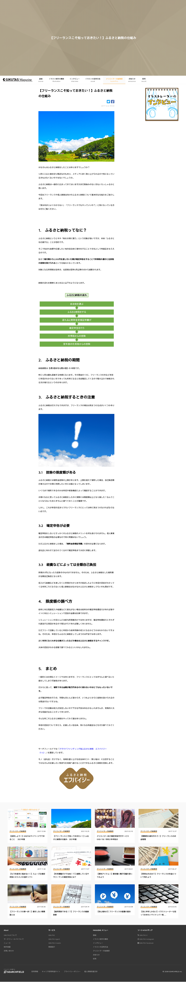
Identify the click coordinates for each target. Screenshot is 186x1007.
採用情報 (34, 971)
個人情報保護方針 (91, 971)
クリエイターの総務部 (17, 831)
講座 (94, 935)
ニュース (7, 943)
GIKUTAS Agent (54, 939)
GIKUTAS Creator (54, 943)
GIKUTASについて (10, 935)
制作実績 (7, 947)
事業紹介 (51, 947)
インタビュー (98, 943)
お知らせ (96, 955)
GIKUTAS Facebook (145, 943)
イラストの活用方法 (100, 947)
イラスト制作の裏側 (100, 939)
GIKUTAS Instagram (146, 939)
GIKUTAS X (142, 935)
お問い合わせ (9, 951)
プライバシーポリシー (72, 971)
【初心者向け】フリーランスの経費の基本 (114, 912)
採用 (94, 959)
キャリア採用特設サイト (51, 971)
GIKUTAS (51, 935)
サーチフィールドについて (14, 939)
